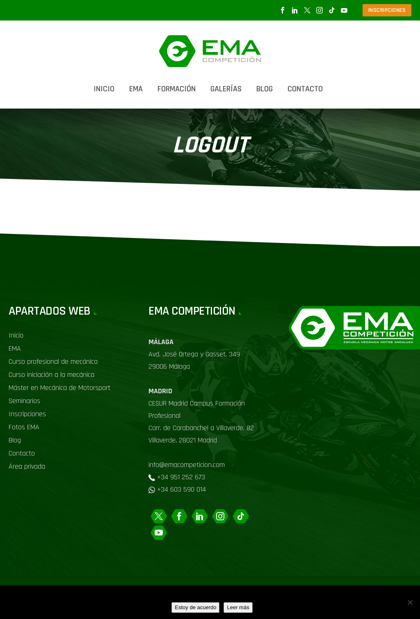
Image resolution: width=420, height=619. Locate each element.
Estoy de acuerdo (195, 607)
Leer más (238, 607)
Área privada (27, 466)
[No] (410, 602)
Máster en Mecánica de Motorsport (59, 387)
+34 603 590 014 (181, 489)
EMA (136, 89)
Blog (264, 89)
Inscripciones (27, 414)
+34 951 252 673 (181, 477)
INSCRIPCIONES (387, 10)
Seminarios (24, 401)
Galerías (226, 89)
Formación (177, 89)
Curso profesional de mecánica (53, 361)
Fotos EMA (24, 427)
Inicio (104, 89)
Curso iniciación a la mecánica (51, 374)
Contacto (305, 89)
